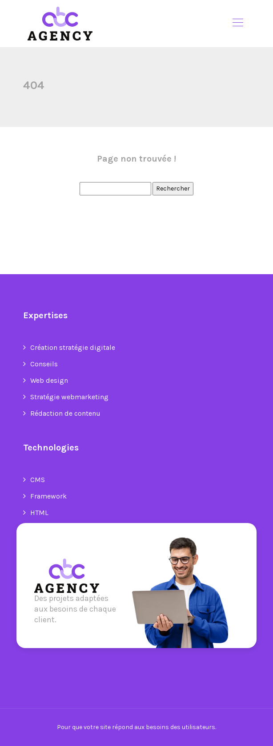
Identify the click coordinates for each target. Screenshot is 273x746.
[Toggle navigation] (237, 23)
